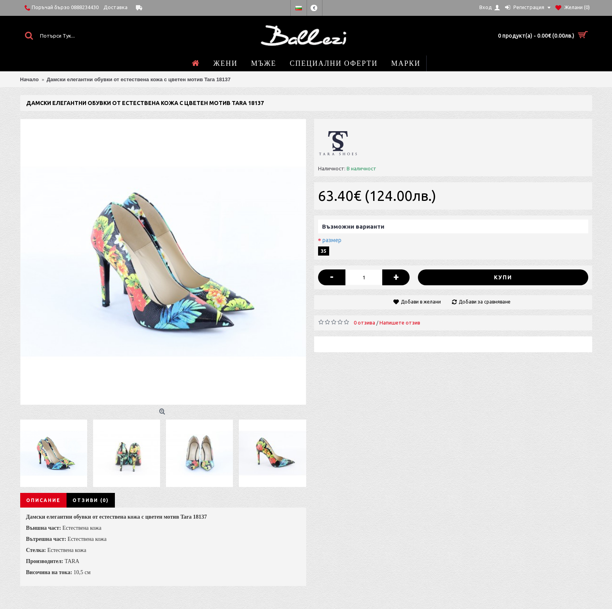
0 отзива (364, 322)
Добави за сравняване (485, 301)
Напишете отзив (399, 322)
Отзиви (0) (90, 500)
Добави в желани (421, 301)
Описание (43, 500)
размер (331, 240)
